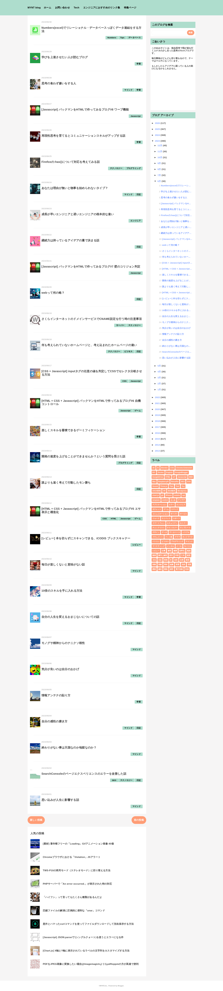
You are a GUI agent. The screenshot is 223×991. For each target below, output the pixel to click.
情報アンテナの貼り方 (56, 695)
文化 (154, 560)
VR (164, 491)
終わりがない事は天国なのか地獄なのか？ (69, 747)
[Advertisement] (173, 91)
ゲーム (138, 411)
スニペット (166, 518)
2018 (158, 421)
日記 (139, 194)
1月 (160, 389)
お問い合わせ (62, 7)
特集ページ (130, 7)
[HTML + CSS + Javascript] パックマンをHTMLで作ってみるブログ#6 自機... (177, 269)
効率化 (182, 551)
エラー (171, 505)
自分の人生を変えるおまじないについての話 (70, 616)
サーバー (120, 325)
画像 (160, 564)
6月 (160, 181)
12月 (160, 145)
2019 (158, 415)
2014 (158, 445)
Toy (183, 486)
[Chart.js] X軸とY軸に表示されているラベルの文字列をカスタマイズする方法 (86, 950)
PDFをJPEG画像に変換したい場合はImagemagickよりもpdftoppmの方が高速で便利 (91, 964)
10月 (160, 157)
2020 (158, 409)
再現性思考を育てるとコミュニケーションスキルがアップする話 (83, 135)
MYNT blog (34, 7)
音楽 (187, 569)
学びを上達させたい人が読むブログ (65, 57)
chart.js (155, 495)
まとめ (173, 500)
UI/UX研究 (156, 491)
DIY (153, 472)
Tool (177, 486)
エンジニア (135, 221)
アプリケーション (159, 505)
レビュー (137, 545)
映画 (166, 560)
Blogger (121, 986)
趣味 (160, 569)
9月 (160, 163)
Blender (164, 468)
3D (153, 468)
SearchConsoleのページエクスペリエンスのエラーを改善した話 (84, 773)
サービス (183, 514)
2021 (158, 403)
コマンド (174, 509)
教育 (189, 555)
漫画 (187, 560)
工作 (183, 555)
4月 (160, 371)
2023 (158, 141)
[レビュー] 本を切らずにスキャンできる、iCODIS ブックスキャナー (86, 538)
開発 (166, 569)
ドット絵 (168, 537)
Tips (122, 38)
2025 (158, 129)
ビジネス (128, 351)
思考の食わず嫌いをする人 (59, 83)
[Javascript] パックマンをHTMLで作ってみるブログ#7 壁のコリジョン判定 (91, 266)
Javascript (136, 116)
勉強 (189, 551)
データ (164, 532)
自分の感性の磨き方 (55, 721)
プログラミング (133, 168)
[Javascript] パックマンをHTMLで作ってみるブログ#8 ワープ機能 (85, 109)
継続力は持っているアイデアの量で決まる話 (70, 240)
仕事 (163, 551)
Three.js (163, 486)
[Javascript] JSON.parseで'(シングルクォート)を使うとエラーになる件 (83, 937)
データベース (134, 38)
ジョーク (155, 518)
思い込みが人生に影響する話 (60, 799)
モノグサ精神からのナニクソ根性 (63, 643)
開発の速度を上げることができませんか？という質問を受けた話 (83, 456)
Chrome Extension (184, 468)
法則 (176, 560)
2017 (158, 427)
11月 (160, 151)
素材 (166, 564)
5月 (160, 366)
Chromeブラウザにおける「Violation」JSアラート (71, 857)
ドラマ (177, 537)
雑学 (172, 569)
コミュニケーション (160, 514)
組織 (172, 564)
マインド (128, 90)
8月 (160, 169)
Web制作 (171, 491)
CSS (124, 381)
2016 (158, 433)
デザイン (155, 532)
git (162, 495)
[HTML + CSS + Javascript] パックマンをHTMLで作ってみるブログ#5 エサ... (177, 292)
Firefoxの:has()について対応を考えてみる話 (71, 161)
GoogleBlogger (181, 472)
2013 (158, 451)
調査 (154, 569)
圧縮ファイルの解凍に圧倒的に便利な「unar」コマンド (74, 910)
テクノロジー (116, 168)
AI (158, 468)
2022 (158, 397)
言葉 (189, 564)
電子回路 (179, 569)
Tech (76, 7)
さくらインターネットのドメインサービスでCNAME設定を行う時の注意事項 (92, 318)
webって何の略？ (53, 292)
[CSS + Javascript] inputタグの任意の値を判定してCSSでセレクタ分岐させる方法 (177, 263)
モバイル (187, 546)
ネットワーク (187, 537)
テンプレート (185, 528)
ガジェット (156, 509)
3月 (160, 377)
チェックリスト (158, 528)
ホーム (47, 7)
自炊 (183, 564)
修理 (169, 551)
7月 (160, 175)
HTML (113, 519)
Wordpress (182, 491)
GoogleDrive (157, 477)
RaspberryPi (163, 482)
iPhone (169, 495)
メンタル (170, 546)
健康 (175, 551)
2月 (160, 383)
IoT (174, 477)
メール (179, 546)
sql (183, 495)
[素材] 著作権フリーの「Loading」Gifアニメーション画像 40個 (78, 843)
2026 (158, 123)
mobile (177, 495)
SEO (114, 780)
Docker (161, 472)
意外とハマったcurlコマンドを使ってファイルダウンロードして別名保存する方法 (88, 924)
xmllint (165, 500)
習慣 (177, 564)
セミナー (183, 523)
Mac (154, 482)
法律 (181, 560)
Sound (155, 486)
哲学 (171, 555)
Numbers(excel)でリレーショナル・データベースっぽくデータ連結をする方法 (176, 185)
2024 (158, 135)
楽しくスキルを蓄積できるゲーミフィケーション (73, 430)
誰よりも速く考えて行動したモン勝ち (66, 482)
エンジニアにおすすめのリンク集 (101, 7)
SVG (189, 482)
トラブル (185, 532)
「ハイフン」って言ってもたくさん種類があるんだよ (72, 897)
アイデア (181, 500)
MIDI (191, 477)
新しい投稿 (36, 820)
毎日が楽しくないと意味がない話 (63, 564)
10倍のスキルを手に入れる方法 (62, 590)
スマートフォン (158, 523)
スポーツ (176, 518)
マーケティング (158, 546)
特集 (154, 564)
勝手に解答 (162, 555)
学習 (139, 64)
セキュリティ (172, 523)
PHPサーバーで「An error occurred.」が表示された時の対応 (77, 883)
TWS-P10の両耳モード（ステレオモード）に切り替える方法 (76, 870)
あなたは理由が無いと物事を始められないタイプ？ (75, 188)
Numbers (111, 38)
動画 (154, 555)
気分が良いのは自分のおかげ (60, 669)
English (169, 472)
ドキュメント (157, 537)
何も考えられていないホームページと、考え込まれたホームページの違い (89, 345)
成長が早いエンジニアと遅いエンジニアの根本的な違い (78, 214)
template (156, 500)
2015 (158, 439)
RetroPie (174, 482)
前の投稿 (139, 820)
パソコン (155, 541)
